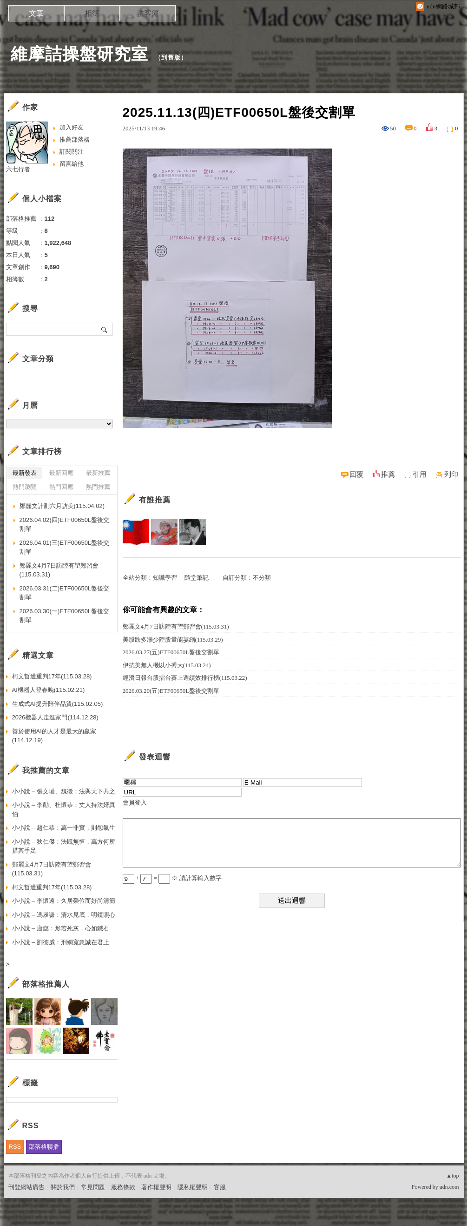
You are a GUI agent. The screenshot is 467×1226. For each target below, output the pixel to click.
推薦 (388, 474)
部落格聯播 (44, 1146)
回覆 (356, 474)
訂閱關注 (71, 151)
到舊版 (171, 57)
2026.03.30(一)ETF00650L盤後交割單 (65, 616)
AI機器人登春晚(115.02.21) (48, 689)
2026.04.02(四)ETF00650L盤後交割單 (65, 524)
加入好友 (71, 127)
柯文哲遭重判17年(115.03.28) (52, 676)
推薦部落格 (74, 139)
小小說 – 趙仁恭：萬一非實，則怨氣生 (63, 827)
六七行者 (18, 169)
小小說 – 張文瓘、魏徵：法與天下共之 (63, 791)
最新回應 (61, 472)
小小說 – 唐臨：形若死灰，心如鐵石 (60, 928)
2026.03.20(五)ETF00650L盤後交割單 (171, 690)
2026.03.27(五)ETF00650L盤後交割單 (171, 652)
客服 (220, 1187)
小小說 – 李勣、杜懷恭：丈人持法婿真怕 (63, 809)
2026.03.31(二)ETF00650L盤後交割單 (65, 593)
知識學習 (165, 577)
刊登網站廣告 (26, 1187)
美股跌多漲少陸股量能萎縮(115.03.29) (173, 639)
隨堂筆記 (196, 577)
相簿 (92, 13)
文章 (36, 13)
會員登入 (135, 802)
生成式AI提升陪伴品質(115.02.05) (57, 703)
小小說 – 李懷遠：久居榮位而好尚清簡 (63, 900)
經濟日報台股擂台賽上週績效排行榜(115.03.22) (185, 677)
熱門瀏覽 (25, 486)
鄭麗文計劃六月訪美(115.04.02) (62, 505)
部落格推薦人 (46, 984)
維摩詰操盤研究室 (79, 53)
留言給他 (71, 163)
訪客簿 (148, 13)
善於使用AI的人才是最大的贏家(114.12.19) (54, 736)
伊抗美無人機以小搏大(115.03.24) (167, 665)
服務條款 (123, 1187)
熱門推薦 (98, 486)
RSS (15, 1146)
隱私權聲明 (193, 1187)
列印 (451, 474)
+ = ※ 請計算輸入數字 (172, 877)
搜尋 (105, 329)
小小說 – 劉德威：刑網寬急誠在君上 (60, 942)
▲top (452, 1175)
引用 (420, 474)
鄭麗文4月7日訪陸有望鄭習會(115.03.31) (176, 626)
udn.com (449, 1187)
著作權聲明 (156, 1187)
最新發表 (25, 472)
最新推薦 (98, 472)
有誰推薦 (155, 500)
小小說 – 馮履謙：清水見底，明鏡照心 (63, 914)
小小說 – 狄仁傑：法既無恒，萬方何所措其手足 (63, 846)
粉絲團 (17, 1218)
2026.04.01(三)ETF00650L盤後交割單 (65, 547)
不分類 (262, 577)
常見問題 (93, 1187)
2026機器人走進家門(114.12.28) (55, 717)
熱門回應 (61, 486)
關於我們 (63, 1187)
